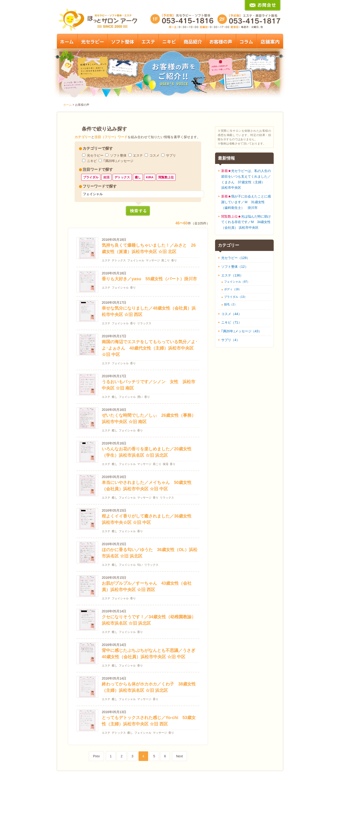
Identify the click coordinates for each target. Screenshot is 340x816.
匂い (140, 564)
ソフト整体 (118, 155)
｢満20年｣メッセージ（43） (241, 331)
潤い (140, 397)
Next (179, 756)
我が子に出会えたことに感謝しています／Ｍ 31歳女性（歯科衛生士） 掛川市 (246, 202)
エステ (138, 155)
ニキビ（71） (231, 322)
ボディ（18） (232, 289)
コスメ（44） (231, 314)
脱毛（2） (230, 304)
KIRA (149, 177)
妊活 (106, 177)
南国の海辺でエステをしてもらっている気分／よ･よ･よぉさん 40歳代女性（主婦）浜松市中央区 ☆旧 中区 (149, 348)
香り (174, 260)
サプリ (171, 155)
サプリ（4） (230, 340)
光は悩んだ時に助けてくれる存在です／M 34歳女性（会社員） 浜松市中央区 (246, 222)
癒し (138, 177)
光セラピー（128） (235, 258)
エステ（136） (232, 275)
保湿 (165, 464)
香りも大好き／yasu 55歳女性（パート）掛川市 (149, 278)
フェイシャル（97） (237, 281)
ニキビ (92, 161)
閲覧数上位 (166, 177)
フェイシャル (135, 260)
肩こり (165, 260)
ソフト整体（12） (234, 266)
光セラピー (95, 155)
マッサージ (153, 260)
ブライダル (90, 177)
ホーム (67, 104)
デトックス (122, 177)
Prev (96, 756)
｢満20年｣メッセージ (118, 161)
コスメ (154, 155)
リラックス (144, 323)
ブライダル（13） (235, 296)
